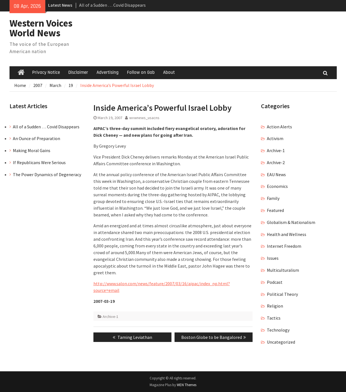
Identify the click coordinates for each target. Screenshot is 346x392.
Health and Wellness (286, 234)
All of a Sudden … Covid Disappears (112, 5)
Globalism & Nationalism (291, 222)
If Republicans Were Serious (39, 162)
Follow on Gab (141, 72)
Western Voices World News (41, 28)
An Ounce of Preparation (36, 138)
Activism (275, 138)
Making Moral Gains (31, 150)
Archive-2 (276, 162)
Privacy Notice (46, 72)
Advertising (107, 72)
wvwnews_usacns (144, 117)
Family (273, 198)
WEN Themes (186, 384)
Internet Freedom (284, 246)
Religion (275, 306)
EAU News (276, 174)
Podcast (275, 282)
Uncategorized (281, 342)
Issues (273, 258)
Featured (275, 210)
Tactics (274, 318)
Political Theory (282, 294)
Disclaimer (78, 72)
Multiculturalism (283, 270)
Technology (278, 330)
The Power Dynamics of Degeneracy (47, 174)
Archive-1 (110, 316)
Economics (277, 186)
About (169, 72)
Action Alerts (279, 126)
